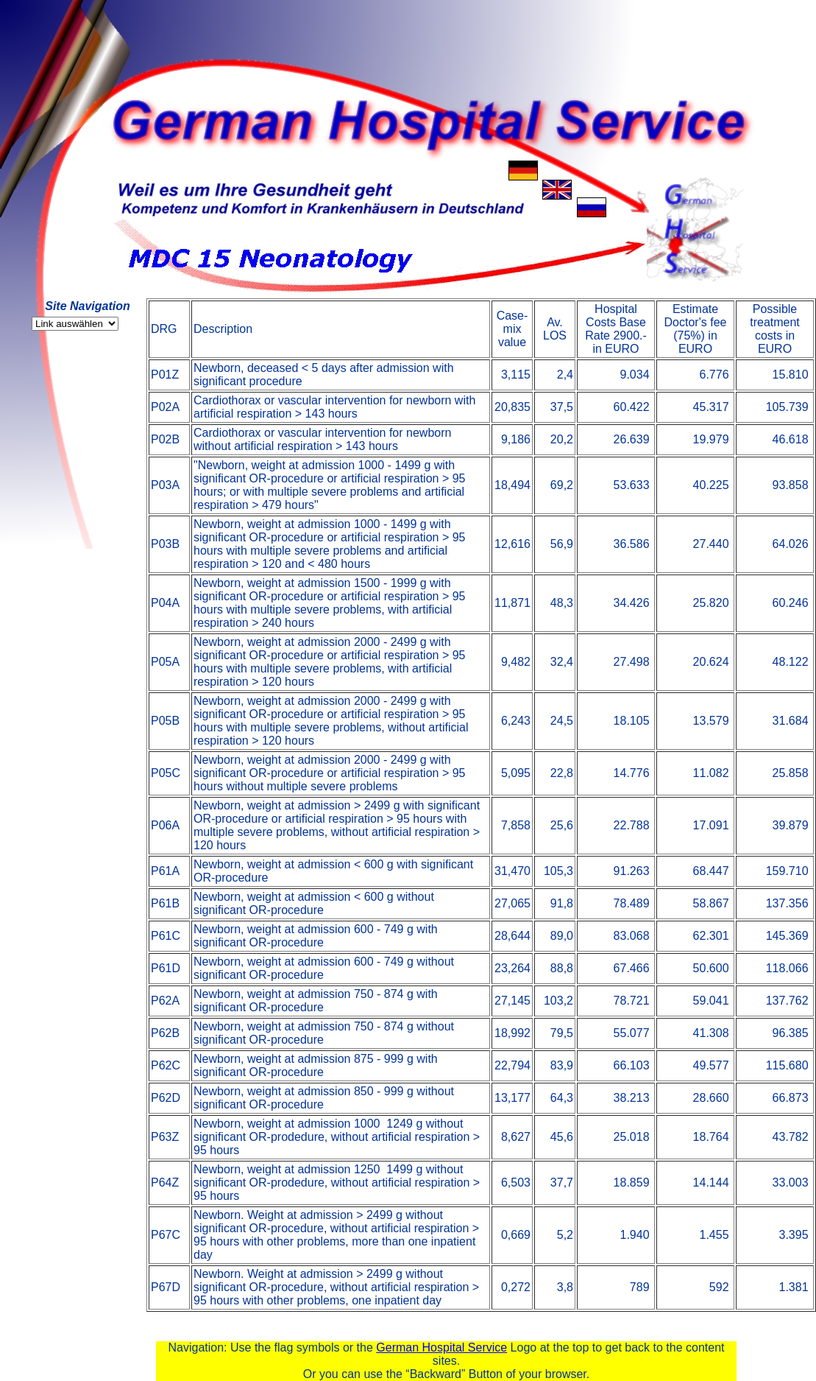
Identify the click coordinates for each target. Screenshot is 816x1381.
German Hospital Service (441, 1347)
